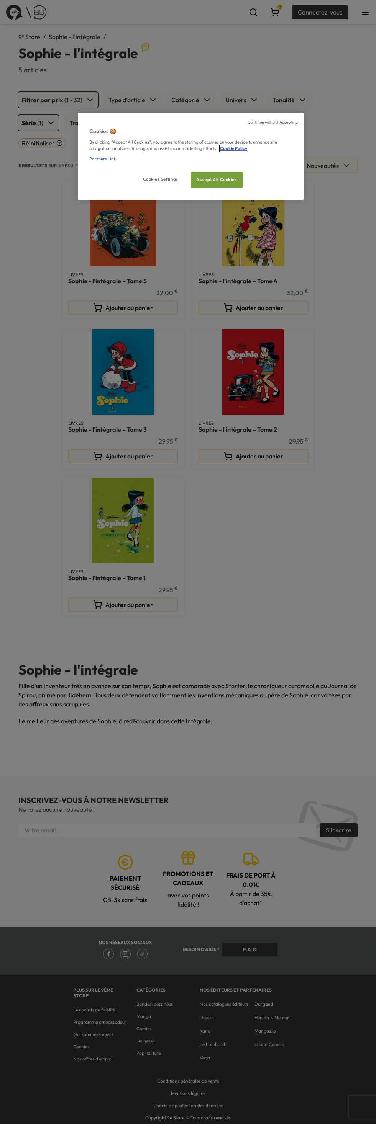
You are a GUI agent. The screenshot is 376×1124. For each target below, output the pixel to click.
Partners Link (102, 159)
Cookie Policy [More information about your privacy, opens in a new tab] (233, 148)
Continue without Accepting (273, 122)
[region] (191, 156)
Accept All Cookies (216, 179)
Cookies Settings (160, 179)
